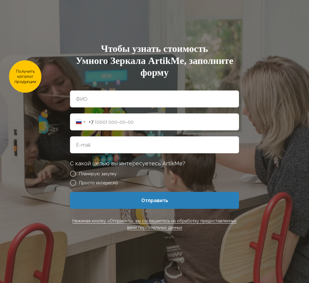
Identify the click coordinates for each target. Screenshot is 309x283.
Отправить (154, 200)
